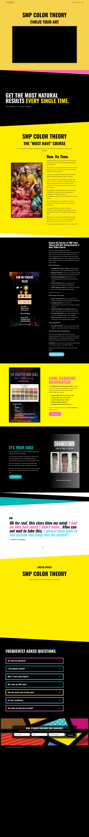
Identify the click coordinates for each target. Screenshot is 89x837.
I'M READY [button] (15, 548)
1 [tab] (42, 623)
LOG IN (74, 2)
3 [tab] (46, 623)
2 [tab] (44, 623)
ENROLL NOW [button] (56, 421)
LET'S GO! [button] (55, 484)
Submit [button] (70, 821)
